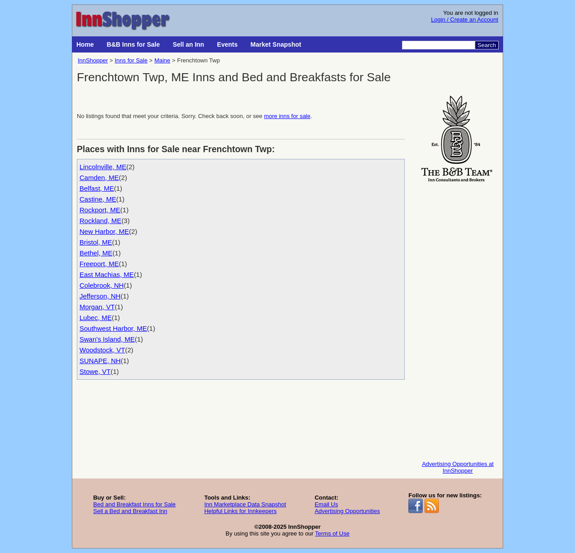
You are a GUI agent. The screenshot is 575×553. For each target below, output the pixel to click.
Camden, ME (99, 177)
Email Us (326, 504)
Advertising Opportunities (347, 511)
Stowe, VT (95, 371)
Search (487, 45)
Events (227, 44)
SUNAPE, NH (100, 360)
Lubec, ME (96, 317)
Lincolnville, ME (103, 167)
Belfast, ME (97, 188)
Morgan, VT (97, 307)
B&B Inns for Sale (133, 44)
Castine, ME (98, 199)
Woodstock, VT (102, 350)
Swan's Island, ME (107, 339)
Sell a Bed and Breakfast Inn (130, 511)
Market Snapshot (276, 44)
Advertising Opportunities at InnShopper (458, 467)
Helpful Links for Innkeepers (240, 511)
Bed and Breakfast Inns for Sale (134, 504)
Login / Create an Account (464, 19)
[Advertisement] (457, 319)
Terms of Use (332, 533)
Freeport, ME (99, 264)
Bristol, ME (96, 242)
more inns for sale (287, 116)
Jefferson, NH (100, 296)
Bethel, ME (96, 253)
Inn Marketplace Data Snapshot (245, 504)
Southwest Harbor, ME (113, 328)
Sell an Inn (188, 44)
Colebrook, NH (102, 285)
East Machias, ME (107, 274)
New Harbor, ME (104, 231)
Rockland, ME (100, 220)
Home (85, 44)
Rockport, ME (100, 210)
